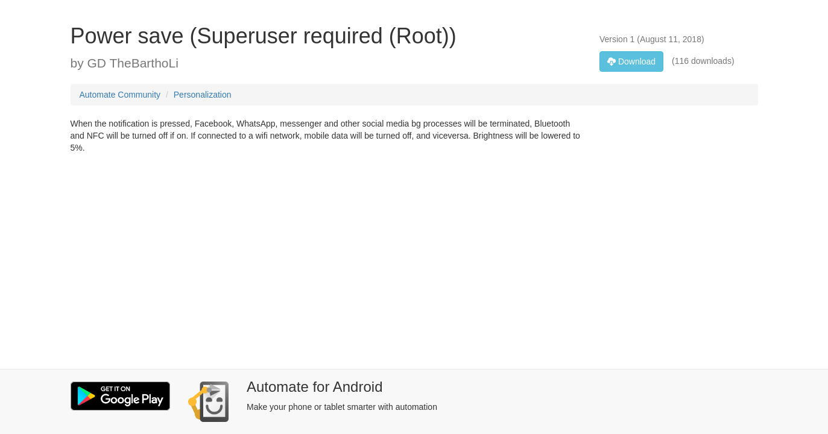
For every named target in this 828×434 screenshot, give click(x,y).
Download (631, 61)
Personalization (203, 94)
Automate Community (120, 94)
